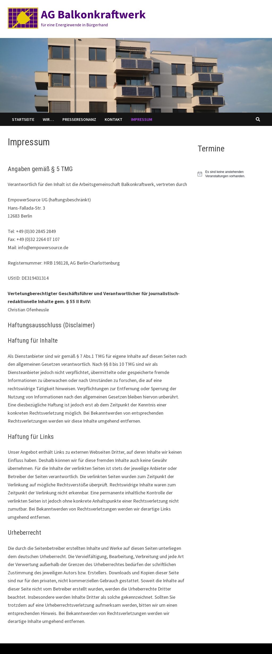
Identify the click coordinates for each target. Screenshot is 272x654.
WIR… (48, 119)
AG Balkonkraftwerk (93, 14)
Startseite (23, 119)
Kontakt (113, 119)
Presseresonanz (79, 119)
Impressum (141, 119)
